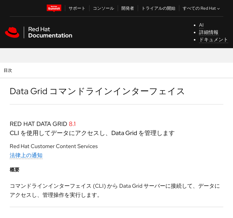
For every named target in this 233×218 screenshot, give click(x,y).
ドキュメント (213, 39)
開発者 (127, 8)
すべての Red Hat (202, 8)
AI (201, 25)
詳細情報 (208, 32)
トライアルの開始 (158, 8)
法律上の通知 (26, 155)
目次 (8, 70)
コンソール (103, 8)
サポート (77, 8)
